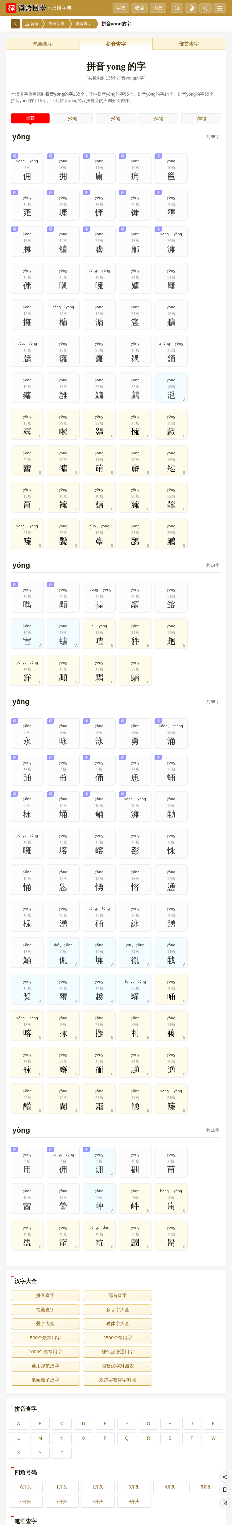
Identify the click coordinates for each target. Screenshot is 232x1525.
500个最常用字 (44, 1250)
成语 (139, 8)
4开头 (170, 1385)
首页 (31, 24)
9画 (159, 1449)
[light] (191, 8)
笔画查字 (43, 43)
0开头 (25, 1385)
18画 (116, 1478)
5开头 (206, 1385)
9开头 (134, 1400)
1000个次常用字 (187, 1250)
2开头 (98, 1385)
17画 (72, 1478)
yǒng (158, 118)
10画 (202, 1449)
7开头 (62, 1400)
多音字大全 (44, 1236)
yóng (115, 118)
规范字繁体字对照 (116, 1278)
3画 (116, 1434)
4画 (159, 1434)
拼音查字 (84, 23)
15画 (202, 1463)
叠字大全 (116, 1236)
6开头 (25, 1400)
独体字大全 (187, 1236)
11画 (29, 1463)
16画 (29, 1478)
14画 (159, 1463)
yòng (201, 118)
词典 (158, 8)
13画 (116, 1463)
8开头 (98, 1400)
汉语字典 (62, 8)
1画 (29, 1434)
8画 (116, 1449)
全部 (30, 118)
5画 (202, 1434)
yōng (72, 118)
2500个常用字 (116, 1250)
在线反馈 (133, 1516)
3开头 (134, 1385)
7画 (72, 1449)
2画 (72, 1434)
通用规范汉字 (116, 1264)
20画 (202, 1478)
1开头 (62, 1385)
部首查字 (189, 43)
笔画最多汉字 (45, 1278)
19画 (159, 1478)
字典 (121, 8)
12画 (72, 1463)
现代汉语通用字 (45, 1264)
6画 (29, 1449)
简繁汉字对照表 (187, 1264)
